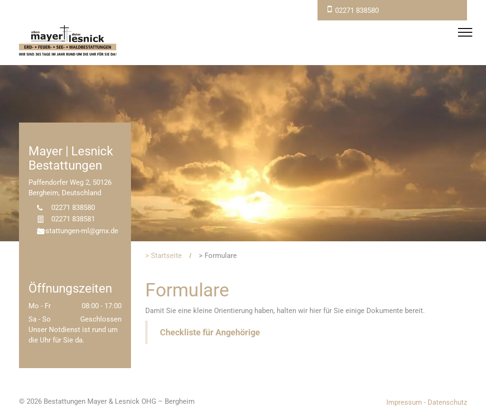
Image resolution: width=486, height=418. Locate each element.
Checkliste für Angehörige (210, 332)
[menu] (465, 32)
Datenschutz (447, 402)
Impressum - (406, 402)
